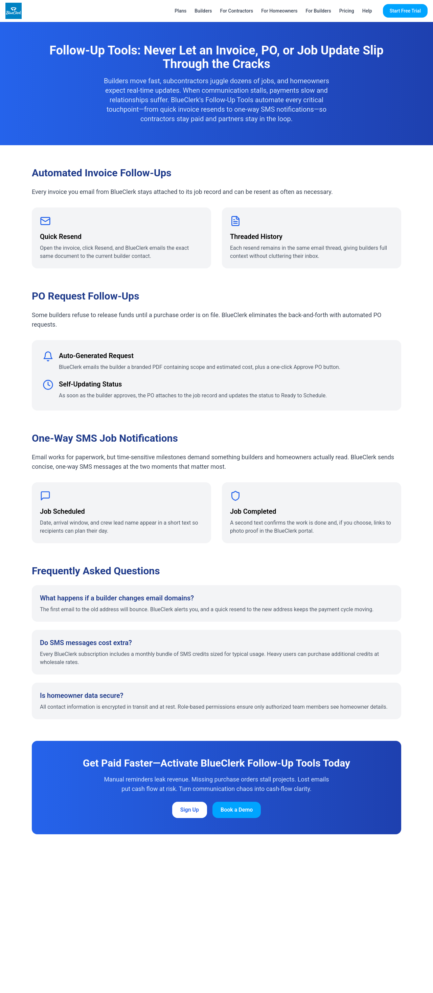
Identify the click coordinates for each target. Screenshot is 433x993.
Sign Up (189, 810)
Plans (180, 11)
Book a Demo (237, 810)
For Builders (318, 11)
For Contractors (236, 11)
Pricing (346, 11)
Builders (203, 11)
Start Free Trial (405, 11)
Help (367, 11)
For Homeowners (279, 11)
